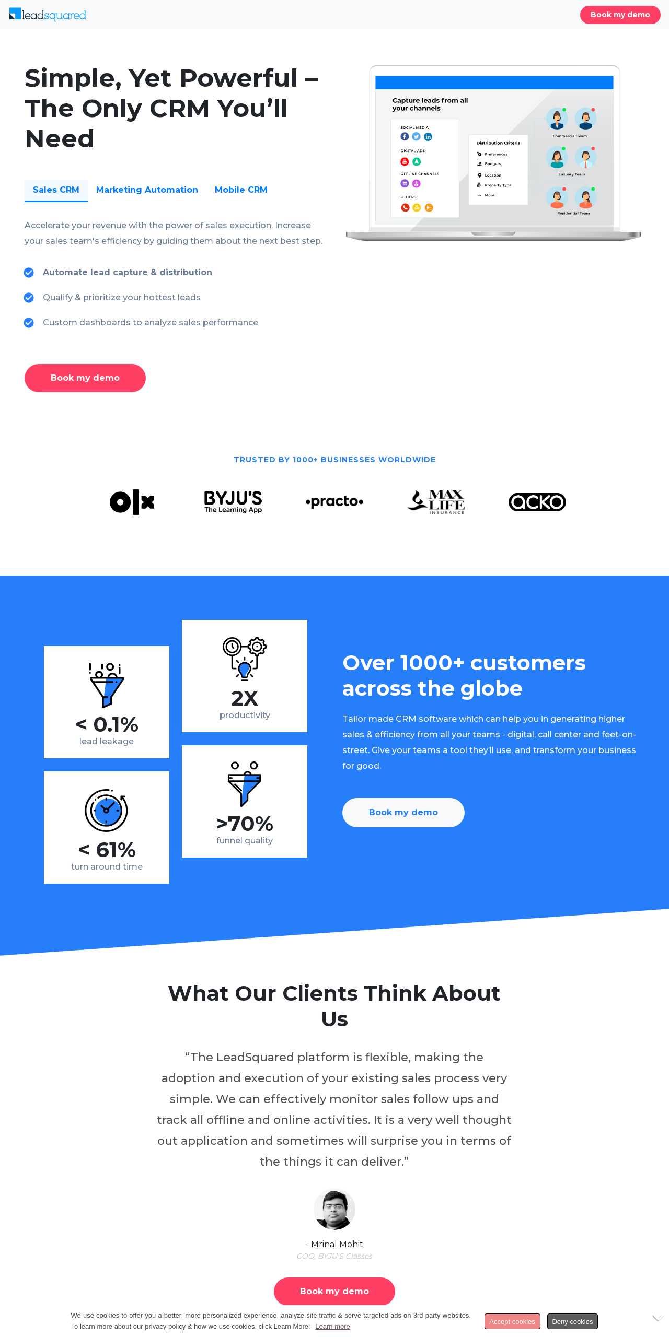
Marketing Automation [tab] (147, 190)
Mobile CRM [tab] (241, 190)
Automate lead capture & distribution (127, 272)
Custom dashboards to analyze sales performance (150, 322)
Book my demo (620, 14)
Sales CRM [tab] (56, 190)
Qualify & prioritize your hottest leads (122, 297)
